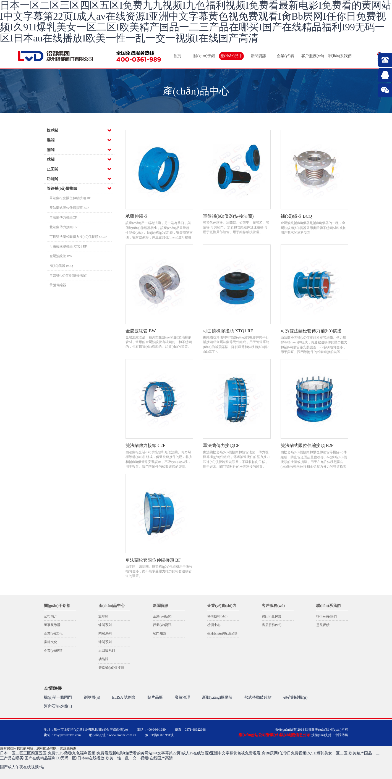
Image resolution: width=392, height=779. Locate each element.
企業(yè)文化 (53, 633)
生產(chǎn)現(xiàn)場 (222, 633)
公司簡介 (50, 616)
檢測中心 (214, 625)
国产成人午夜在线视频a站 (22, 767)
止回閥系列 (106, 650)
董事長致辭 (52, 625)
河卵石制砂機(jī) (58, 706)
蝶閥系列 (105, 625)
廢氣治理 (182, 697)
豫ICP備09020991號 (159, 735)
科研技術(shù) (217, 616)
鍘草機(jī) (92, 697)
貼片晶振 (155, 697)
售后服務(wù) (271, 625)
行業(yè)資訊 (162, 625)
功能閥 (52, 179)
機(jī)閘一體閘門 (58, 697)
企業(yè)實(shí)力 (286, 57)
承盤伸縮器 (57, 285)
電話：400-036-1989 (151, 729)
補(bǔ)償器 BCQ (61, 266)
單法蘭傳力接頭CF (63, 217)
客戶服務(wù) (312, 56)
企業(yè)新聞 (162, 616)
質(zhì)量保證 (271, 616)
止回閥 (52, 169)
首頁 (177, 56)
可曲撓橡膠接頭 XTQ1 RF (68, 246)
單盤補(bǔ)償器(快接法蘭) (68, 275)
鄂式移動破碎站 (257, 697)
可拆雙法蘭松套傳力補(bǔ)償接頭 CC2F (78, 237)
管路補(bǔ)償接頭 (62, 188)
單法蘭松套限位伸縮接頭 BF (70, 198)
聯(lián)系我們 (340, 56)
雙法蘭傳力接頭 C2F (64, 227)
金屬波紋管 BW (60, 256)
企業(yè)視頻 (53, 650)
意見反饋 (323, 625)
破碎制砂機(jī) (295, 697)
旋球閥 (52, 130)
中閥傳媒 (341, 735)
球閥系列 (105, 642)
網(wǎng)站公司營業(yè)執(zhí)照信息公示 (274, 735)
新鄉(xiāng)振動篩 (217, 697)
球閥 (50, 159)
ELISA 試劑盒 (123, 697)
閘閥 (50, 150)
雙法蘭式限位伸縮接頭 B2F (69, 208)
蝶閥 (50, 140)
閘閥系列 (105, 633)
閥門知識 (159, 633)
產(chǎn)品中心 (231, 57)
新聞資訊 (258, 56)
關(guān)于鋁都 (204, 57)
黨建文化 (50, 642)
